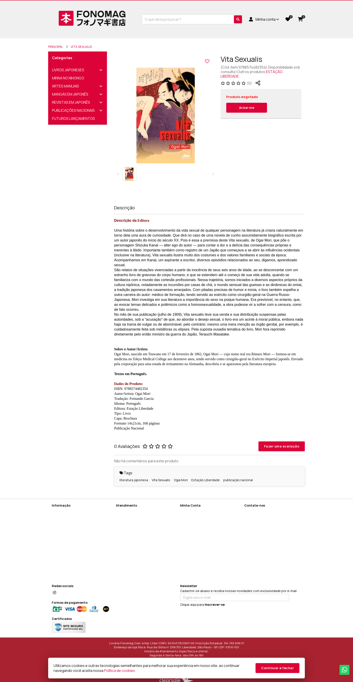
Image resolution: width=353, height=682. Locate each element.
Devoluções (125, 523)
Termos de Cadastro (67, 523)
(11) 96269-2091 (263, 512)
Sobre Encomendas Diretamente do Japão (79, 566)
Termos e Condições (67, 552)
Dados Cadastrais (193, 511)
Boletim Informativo (194, 523)
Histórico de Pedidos (196, 517)
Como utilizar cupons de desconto (78, 558)
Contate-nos (126, 511)
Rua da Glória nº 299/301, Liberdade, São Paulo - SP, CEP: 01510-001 (273, 537)
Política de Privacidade (68, 529)
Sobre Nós (60, 511)
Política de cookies (66, 546)
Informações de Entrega (70, 517)
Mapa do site (126, 517)
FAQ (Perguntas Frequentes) (73, 574)
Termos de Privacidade (69, 534)
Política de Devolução (68, 540)
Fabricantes (125, 529)
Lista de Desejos (193, 529)
